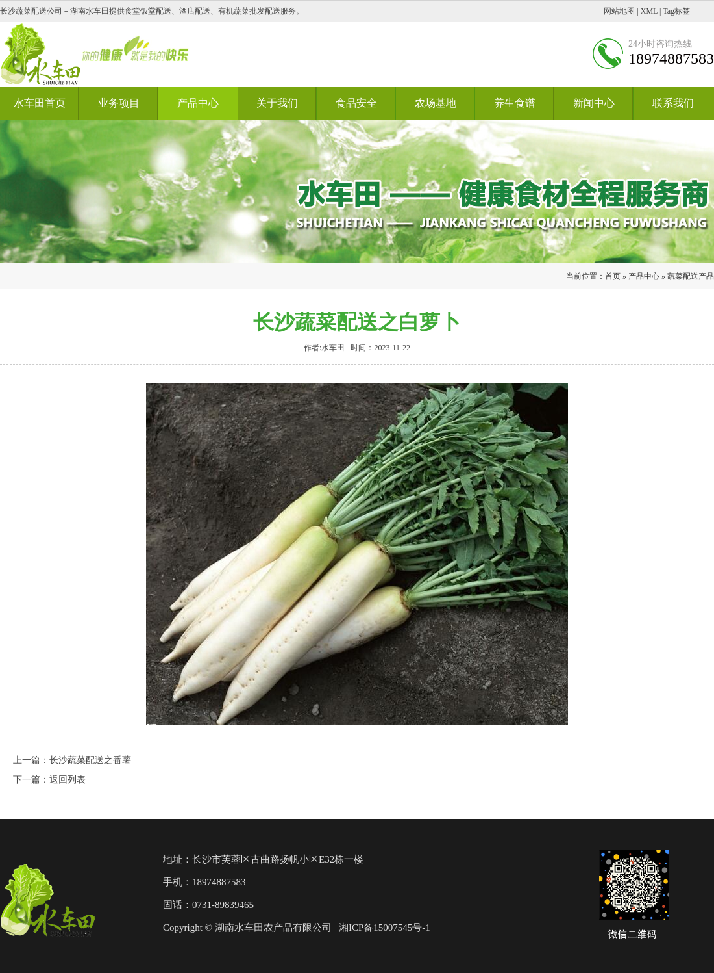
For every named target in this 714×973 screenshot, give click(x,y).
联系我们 (673, 103)
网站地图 (619, 11)
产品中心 (198, 103)
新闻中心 (594, 103)
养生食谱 (515, 103)
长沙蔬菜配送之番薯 (90, 760)
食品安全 (356, 103)
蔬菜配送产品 (690, 276)
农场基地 (435, 103)
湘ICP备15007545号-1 (384, 927)
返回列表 (67, 780)
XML (649, 11)
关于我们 (277, 103)
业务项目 (119, 103)
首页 (613, 276)
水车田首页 (40, 103)
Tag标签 (676, 11)
